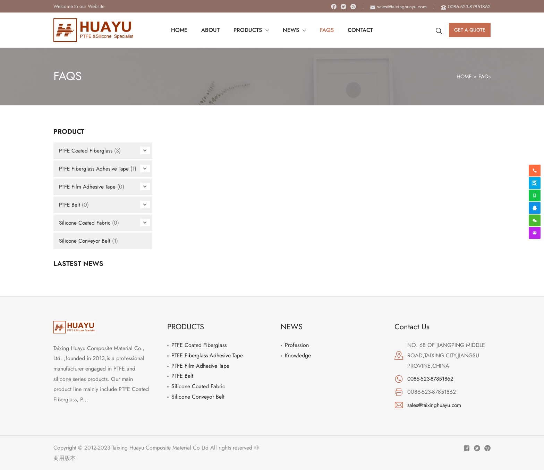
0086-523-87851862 (431, 379)
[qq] (535, 208)
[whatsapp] (535, 195)
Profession (297, 345)
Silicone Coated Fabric (86, 223)
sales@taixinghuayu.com (435, 405)
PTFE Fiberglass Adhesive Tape (94, 169)
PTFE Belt (70, 205)
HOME (463, 76)
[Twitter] (343, 6)
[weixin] (535, 220)
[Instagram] (353, 6)
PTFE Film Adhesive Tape (88, 187)
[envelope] (398, 6)
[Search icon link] (439, 30)
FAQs (484, 76)
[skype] (535, 183)
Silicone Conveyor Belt (85, 241)
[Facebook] (334, 6)
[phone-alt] (466, 6)
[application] (266, 30)
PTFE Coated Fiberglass (86, 151)
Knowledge (298, 355)
